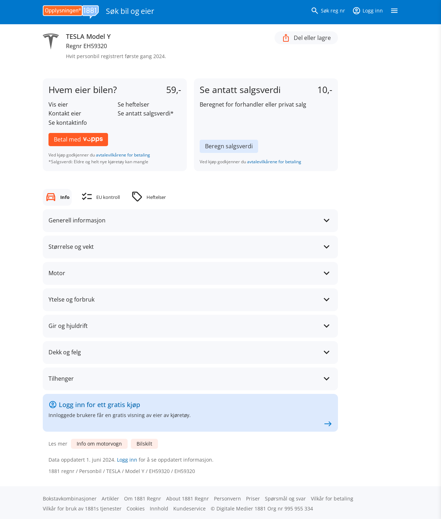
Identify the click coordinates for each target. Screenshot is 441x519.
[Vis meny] (394, 12)
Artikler (110, 498)
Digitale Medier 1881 (241, 508)
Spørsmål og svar (285, 498)
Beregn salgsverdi (229, 146)
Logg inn (127, 459)
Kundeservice (189, 508)
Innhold (159, 508)
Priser (253, 498)
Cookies (136, 508)
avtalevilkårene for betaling (123, 155)
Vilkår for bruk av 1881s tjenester (82, 508)
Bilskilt (144, 443)
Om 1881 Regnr (142, 498)
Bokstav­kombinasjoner (70, 498)
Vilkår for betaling (332, 498)
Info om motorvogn (99, 443)
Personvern (227, 498)
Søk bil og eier (130, 11)
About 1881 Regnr (187, 498)
